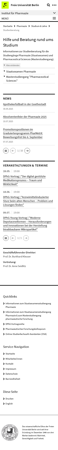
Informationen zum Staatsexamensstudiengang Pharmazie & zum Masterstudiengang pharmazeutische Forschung (28, 315)
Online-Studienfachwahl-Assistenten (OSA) (26, 334)
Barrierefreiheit (13, 378)
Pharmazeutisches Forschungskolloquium (25, 328)
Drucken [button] (9, 398)
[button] (29, 71)
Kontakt (9, 363)
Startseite (7, 26)
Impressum (11, 368)
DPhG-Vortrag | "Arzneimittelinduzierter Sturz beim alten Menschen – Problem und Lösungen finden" (28, 201)
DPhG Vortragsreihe (15, 323)
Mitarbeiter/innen (14, 358)
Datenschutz (11, 373)
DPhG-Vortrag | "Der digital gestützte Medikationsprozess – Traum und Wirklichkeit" (24, 180)
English (9, 403)
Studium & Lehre (39, 26)
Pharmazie (22, 26)
